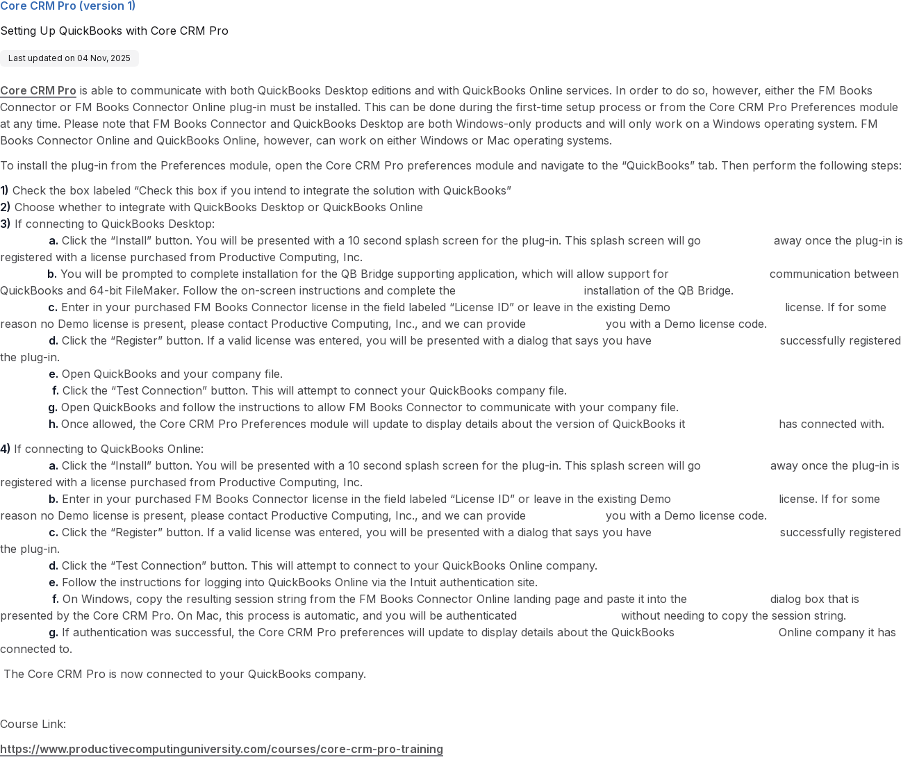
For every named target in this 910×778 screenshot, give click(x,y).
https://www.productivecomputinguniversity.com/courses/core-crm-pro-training (221, 749)
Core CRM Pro (38, 90)
